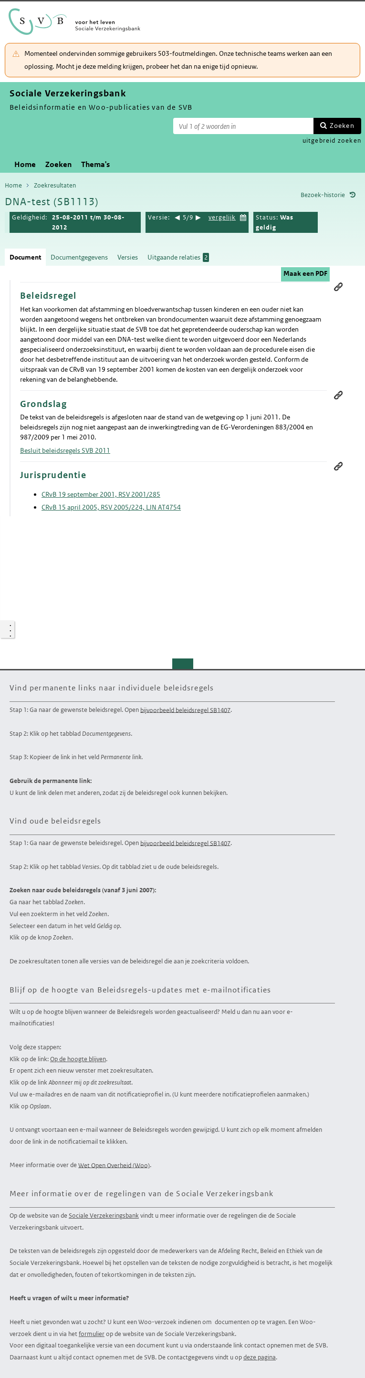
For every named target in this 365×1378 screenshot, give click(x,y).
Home (25, 164)
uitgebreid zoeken (331, 140)
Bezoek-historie (323, 195)
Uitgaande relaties (178, 257)
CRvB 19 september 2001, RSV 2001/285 (101, 494)
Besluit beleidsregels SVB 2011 (65, 450)
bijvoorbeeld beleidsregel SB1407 (185, 710)
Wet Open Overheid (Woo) (114, 1165)
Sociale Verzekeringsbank (104, 1215)
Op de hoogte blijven (78, 1059)
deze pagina (259, 1357)
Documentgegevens (79, 257)
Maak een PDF (305, 273)
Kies (243, 216)
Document (25, 257)
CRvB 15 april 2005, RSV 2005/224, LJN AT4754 (111, 507)
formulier (91, 1334)
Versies (127, 257)
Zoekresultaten (55, 185)
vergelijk (222, 217)
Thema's (95, 164)
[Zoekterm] (243, 126)
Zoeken (342, 125)
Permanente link (338, 286)
